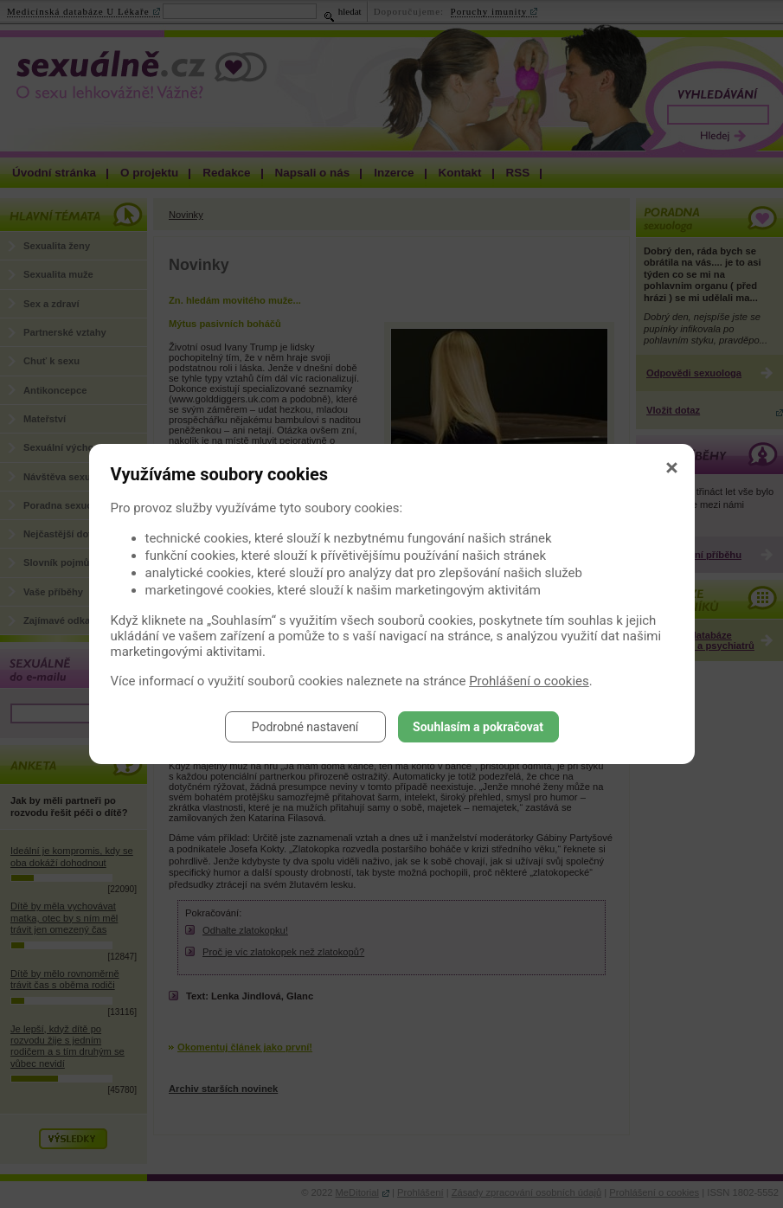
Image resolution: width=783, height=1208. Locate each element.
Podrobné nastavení (305, 727)
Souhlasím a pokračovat (478, 727)
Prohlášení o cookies (529, 681)
